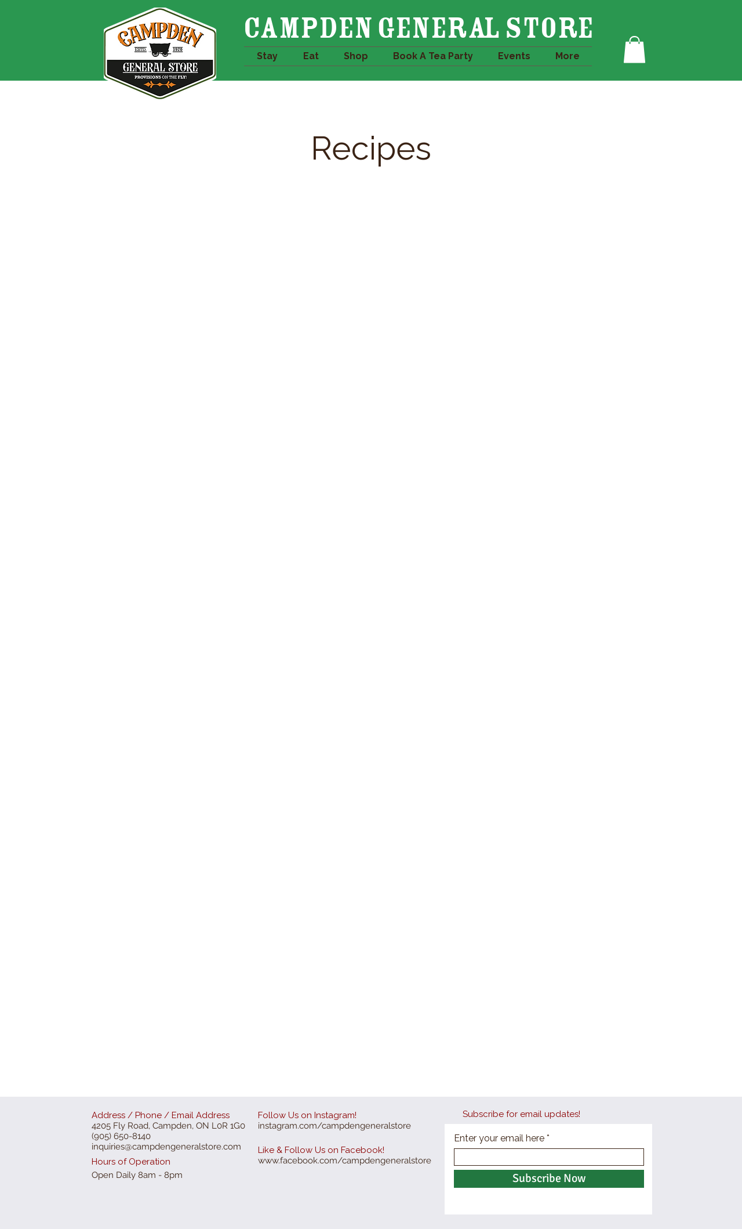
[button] (634, 49)
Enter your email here (499, 1138)
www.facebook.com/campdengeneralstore (344, 1160)
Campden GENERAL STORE (418, 27)
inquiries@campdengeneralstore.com (166, 1146)
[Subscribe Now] (549, 1179)
